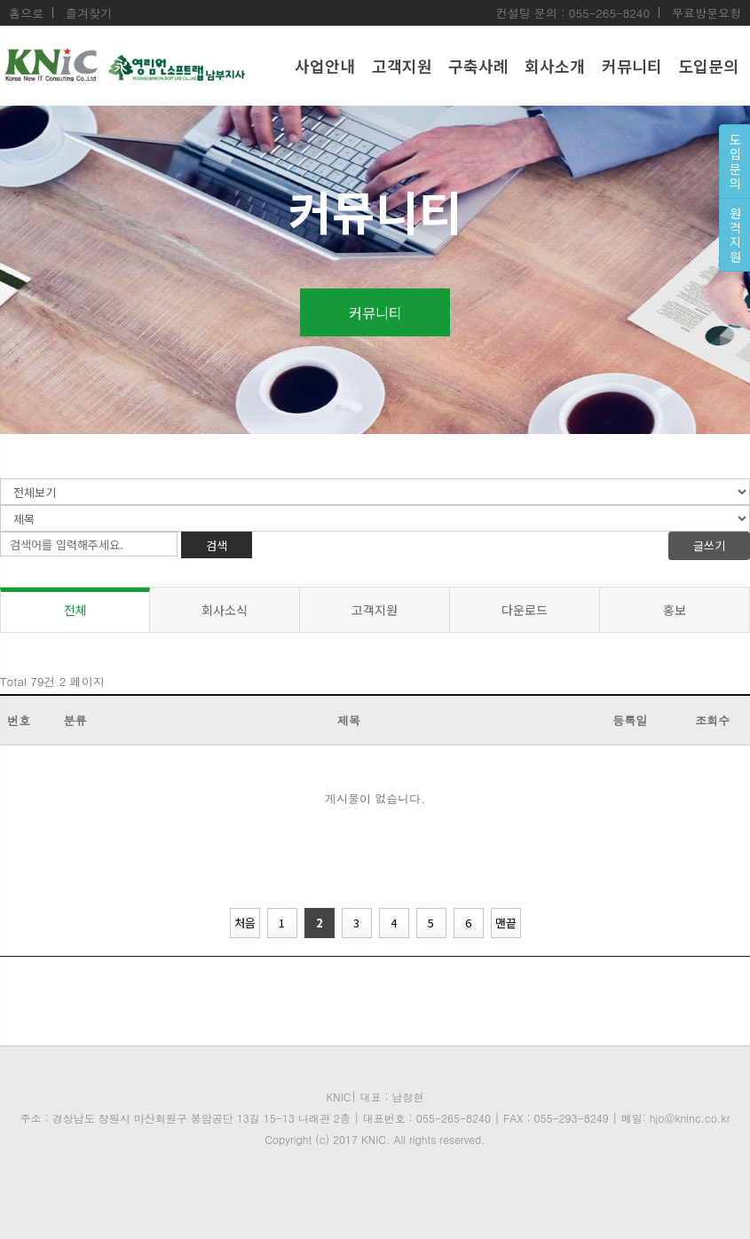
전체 (75, 610)
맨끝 (506, 922)
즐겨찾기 (89, 12)
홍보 (674, 610)
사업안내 (325, 65)
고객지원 (402, 65)
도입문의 (708, 65)
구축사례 (478, 65)
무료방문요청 (706, 12)
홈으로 (26, 13)
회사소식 (224, 610)
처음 (245, 922)
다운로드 (524, 610)
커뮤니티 (632, 65)
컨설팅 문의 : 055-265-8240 (572, 13)
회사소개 (555, 65)
